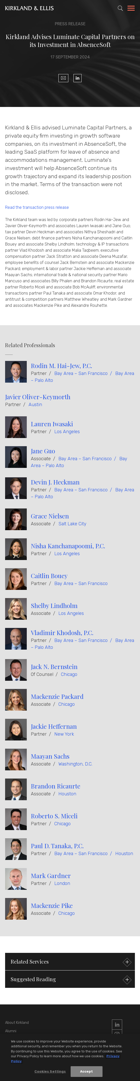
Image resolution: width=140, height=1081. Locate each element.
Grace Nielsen (50, 516)
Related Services (70, 962)
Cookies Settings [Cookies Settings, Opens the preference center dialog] (50, 1071)
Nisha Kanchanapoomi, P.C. (68, 546)
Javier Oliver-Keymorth (37, 397)
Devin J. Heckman (55, 482)
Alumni (10, 1031)
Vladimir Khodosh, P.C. (62, 632)
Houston (67, 794)
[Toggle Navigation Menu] (131, 9)
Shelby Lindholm (54, 605)
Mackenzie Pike (52, 905)
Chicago (69, 674)
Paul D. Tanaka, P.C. (57, 846)
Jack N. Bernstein (54, 666)
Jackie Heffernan (54, 726)
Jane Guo (43, 451)
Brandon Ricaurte (55, 786)
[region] (70, 1057)
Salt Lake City (72, 524)
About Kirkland (17, 1023)
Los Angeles (67, 431)
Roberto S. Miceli (54, 816)
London (62, 883)
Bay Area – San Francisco (81, 373)
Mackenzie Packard (57, 696)
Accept (86, 1071)
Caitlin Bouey (49, 576)
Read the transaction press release (37, 207)
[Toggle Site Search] (120, 8)
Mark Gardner (51, 875)
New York (64, 734)
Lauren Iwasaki (52, 424)
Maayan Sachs (50, 756)
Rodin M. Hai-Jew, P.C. (61, 365)
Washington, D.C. (75, 764)
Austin (35, 404)
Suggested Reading (70, 980)
